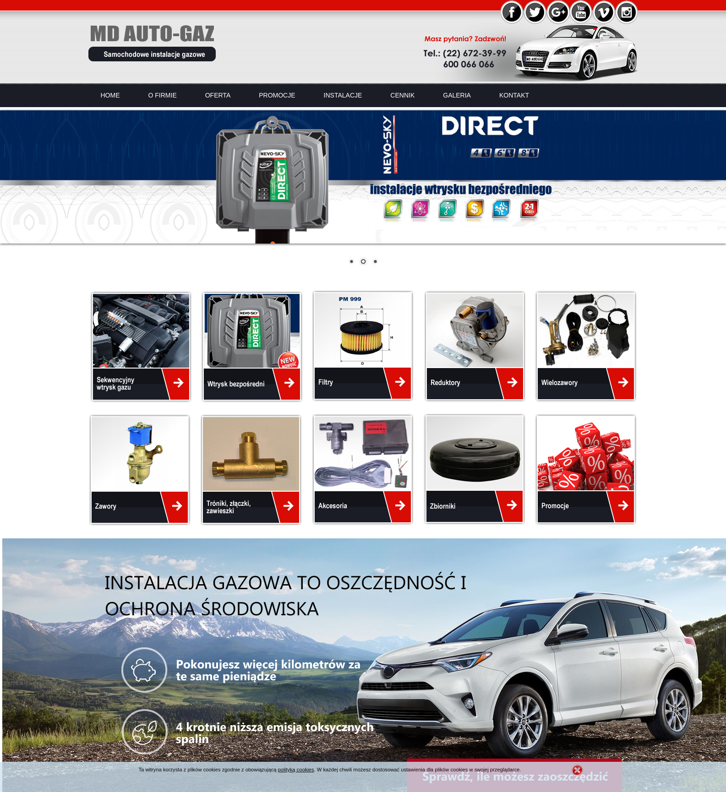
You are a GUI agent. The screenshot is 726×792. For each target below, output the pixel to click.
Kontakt (514, 95)
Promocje (277, 95)
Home (110, 95)
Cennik (402, 95)
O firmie (162, 95)
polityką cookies (296, 769)
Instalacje (343, 95)
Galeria (457, 95)
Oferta (218, 95)
